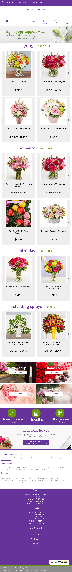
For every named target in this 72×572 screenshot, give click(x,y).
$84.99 (53, 239)
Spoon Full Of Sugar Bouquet (53, 128)
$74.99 (18, 89)
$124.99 (18, 239)
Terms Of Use (7, 570)
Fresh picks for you (36, 433)
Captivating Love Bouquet (18, 128)
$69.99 (18, 295)
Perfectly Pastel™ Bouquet (53, 231)
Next (69, 73)
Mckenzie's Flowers (36, 9)
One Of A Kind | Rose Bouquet (18, 232)
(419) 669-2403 (10, 2)
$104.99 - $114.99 (18, 136)
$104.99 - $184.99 (53, 350)
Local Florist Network (31, 570)
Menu (7, 23)
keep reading (6, 460)
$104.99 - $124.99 (18, 350)
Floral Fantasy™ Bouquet (53, 81)
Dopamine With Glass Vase (18, 287)
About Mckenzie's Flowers (11, 454)
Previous (3, 73)
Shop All (43, 46)
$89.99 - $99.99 (53, 89)
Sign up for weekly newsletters (36, 442)
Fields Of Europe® (18, 81)
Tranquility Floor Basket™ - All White (18, 343)
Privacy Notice (18, 570)
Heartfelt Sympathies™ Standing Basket (53, 343)
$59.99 (53, 136)
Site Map (43, 570)
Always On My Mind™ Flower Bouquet (18, 185)
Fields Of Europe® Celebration (53, 288)
